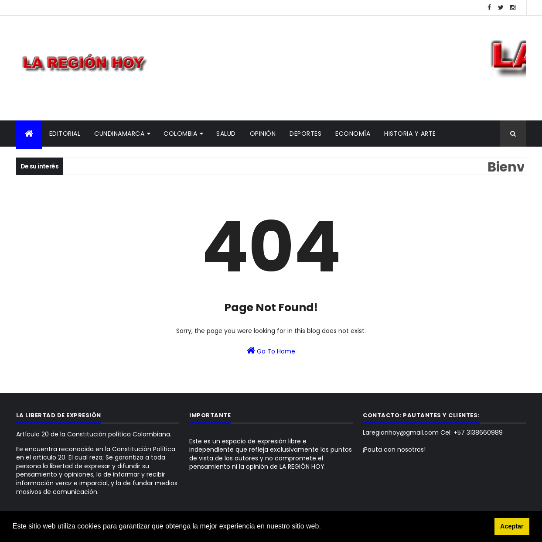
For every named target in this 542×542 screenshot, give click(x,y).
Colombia (180, 133)
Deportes (305, 133)
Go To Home (271, 351)
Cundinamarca (119, 133)
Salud (226, 133)
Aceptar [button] (512, 526)
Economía (352, 133)
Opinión (263, 133)
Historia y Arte (410, 133)
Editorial (65, 133)
